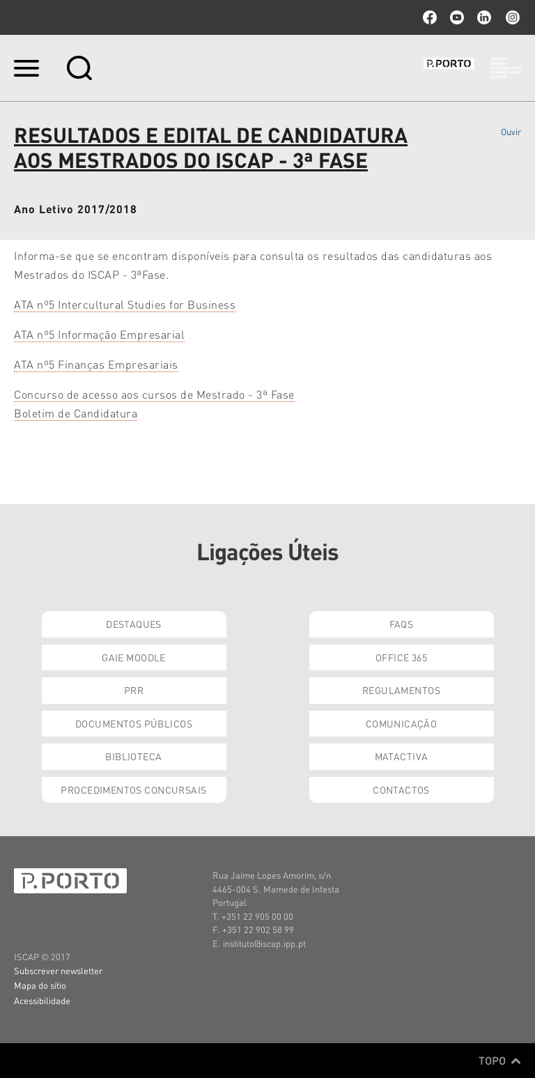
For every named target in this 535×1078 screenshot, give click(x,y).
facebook (430, 17)
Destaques (134, 623)
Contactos (401, 789)
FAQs (401, 623)
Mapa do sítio (40, 985)
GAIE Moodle (134, 657)
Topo (500, 1061)
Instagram (511, 17)
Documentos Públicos (133, 723)
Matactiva (401, 756)
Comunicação (401, 723)
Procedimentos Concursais (133, 789)
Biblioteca (133, 756)
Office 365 (401, 657)
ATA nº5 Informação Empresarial (99, 334)
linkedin (484, 17)
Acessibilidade (42, 1000)
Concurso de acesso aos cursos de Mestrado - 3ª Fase (154, 394)
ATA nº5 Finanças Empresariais (96, 364)
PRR (134, 690)
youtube (457, 17)
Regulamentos (401, 690)
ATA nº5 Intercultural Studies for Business (124, 304)
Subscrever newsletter (58, 970)
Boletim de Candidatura (75, 413)
